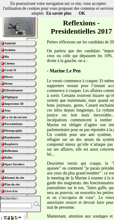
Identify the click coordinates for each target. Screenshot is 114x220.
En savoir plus (58, 13)
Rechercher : (9, 198)
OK (82, 13)
